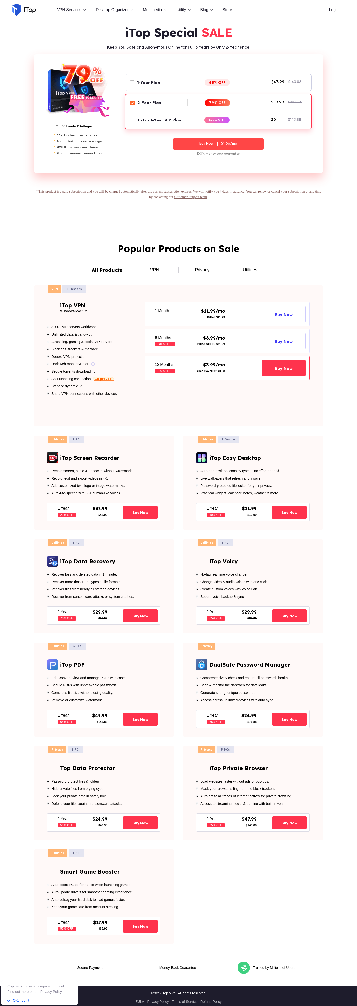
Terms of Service (184, 1002)
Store (227, 10)
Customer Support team (190, 197)
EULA (139, 1002)
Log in (334, 10)
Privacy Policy (158, 1002)
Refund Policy (211, 1002)
